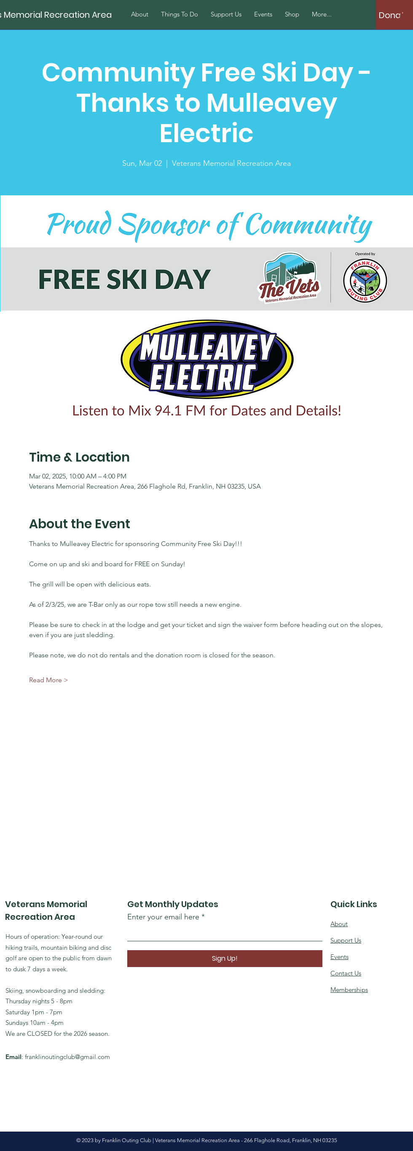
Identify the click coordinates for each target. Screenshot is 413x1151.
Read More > (48, 680)
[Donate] (394, 15)
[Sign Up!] (224, 958)
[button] (406, 14)
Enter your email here (163, 917)
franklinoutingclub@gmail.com (67, 1057)
